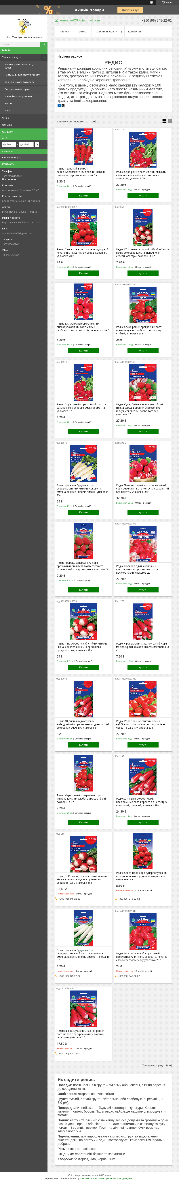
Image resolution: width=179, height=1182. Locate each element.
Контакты (134, 31)
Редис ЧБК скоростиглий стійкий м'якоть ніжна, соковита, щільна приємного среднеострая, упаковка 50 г (82, 879)
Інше (7, 110)
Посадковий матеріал (17, 89)
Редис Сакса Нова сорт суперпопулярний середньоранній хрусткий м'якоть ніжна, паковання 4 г (141, 876)
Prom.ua (106, 1175)
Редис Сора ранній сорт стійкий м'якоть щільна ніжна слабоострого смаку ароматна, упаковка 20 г (141, 175)
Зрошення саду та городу (19, 82)
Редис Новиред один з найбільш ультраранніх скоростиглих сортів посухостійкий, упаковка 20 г (137, 569)
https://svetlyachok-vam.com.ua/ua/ (22, 222)
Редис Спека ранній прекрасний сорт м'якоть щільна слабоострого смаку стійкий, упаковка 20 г (139, 330)
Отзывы (7, 124)
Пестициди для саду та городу (22, 74)
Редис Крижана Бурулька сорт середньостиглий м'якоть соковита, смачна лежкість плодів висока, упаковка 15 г (82, 490)
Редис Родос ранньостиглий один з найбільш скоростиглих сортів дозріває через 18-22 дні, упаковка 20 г (140, 724)
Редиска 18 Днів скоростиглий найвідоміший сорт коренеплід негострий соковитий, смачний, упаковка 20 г (141, 802)
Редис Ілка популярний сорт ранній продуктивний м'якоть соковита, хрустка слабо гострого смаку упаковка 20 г (141, 957)
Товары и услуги (11, 57)
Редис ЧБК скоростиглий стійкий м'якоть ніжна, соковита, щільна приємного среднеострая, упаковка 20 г (82, 647)
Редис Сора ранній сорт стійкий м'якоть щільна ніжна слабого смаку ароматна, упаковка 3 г (81, 408)
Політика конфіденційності (120, 1178)
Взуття (8, 103)
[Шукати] (43, 44)
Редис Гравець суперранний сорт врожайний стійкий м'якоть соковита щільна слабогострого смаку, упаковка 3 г (83, 566)
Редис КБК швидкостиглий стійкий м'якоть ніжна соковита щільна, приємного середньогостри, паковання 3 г (142, 253)
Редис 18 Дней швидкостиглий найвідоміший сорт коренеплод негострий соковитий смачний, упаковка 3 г (83, 724)
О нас (5, 117)
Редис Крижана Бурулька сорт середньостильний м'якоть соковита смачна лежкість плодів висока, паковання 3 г (83, 955)
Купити (83, 195)
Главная (64, 31)
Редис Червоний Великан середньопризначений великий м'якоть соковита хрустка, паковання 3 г (81, 172)
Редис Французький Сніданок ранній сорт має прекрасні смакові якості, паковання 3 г (142, 647)
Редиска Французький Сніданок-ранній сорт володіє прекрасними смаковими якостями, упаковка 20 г (80, 1034)
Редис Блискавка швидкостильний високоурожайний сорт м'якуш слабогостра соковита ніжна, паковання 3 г (83, 328)
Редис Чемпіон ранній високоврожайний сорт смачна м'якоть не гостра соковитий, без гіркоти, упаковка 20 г (143, 489)
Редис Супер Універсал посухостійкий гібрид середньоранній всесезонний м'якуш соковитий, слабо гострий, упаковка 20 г (139, 409)
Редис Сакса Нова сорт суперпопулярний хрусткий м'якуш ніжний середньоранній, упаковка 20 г (82, 253)
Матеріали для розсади (18, 96)
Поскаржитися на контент (92, 1178)
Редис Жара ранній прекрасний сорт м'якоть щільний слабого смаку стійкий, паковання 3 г (81, 799)
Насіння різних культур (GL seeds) (20, 66)
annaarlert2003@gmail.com (17, 233)
